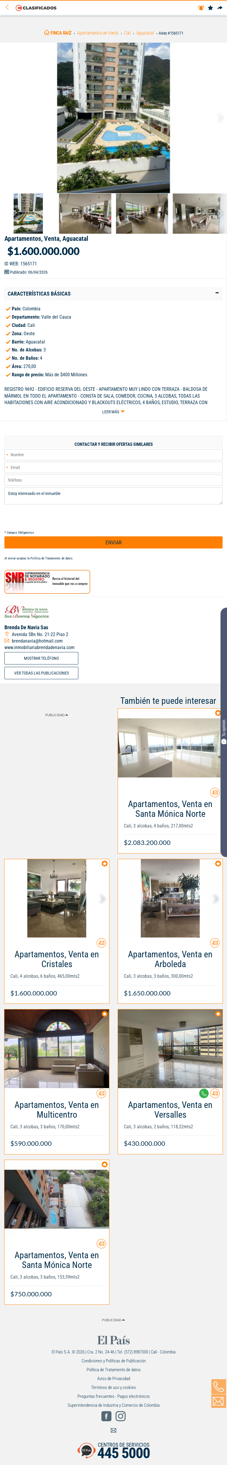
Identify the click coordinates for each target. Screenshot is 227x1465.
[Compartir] (220, 8)
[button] (113, 294)
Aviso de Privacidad (113, 1378)
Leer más (110, 411)
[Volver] (9, 7)
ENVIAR (114, 542)
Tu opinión (223, 732)
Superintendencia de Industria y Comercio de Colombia (114, 1405)
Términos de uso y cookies (113, 1387)
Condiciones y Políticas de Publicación (114, 1361)
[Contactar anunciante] (215, 795)
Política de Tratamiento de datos (51, 558)
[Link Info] (170, 820)
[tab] (113, 294)
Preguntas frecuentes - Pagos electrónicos (113, 1396)
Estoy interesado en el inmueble (113, 495)
